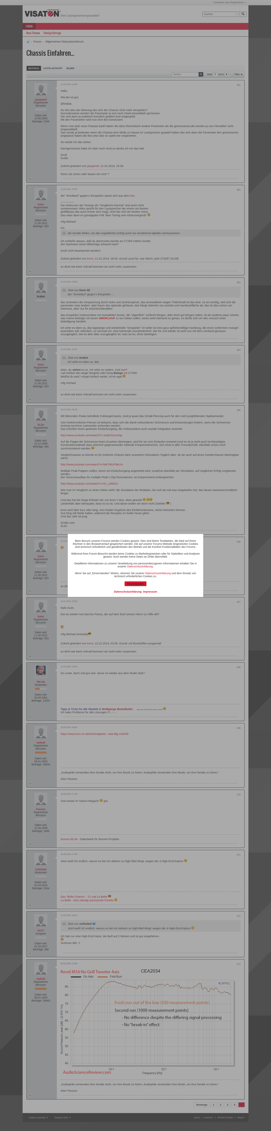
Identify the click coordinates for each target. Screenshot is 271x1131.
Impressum (150, 591)
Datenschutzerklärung (140, 566)
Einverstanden (135, 583)
